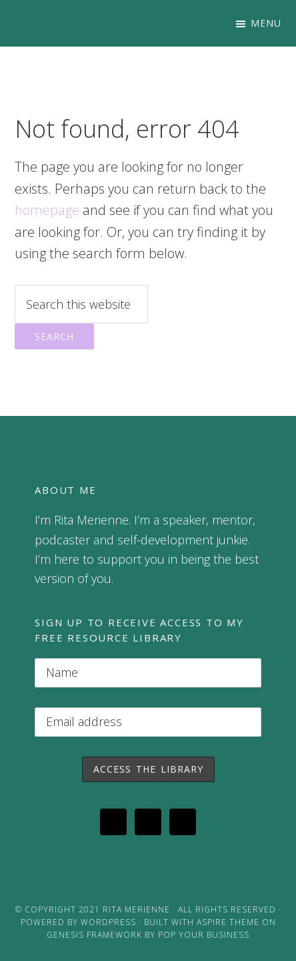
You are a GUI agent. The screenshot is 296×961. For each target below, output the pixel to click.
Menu (266, 23)
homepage (47, 210)
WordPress (108, 922)
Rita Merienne (136, 909)
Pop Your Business (203, 934)
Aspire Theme (228, 922)
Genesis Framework (94, 934)
